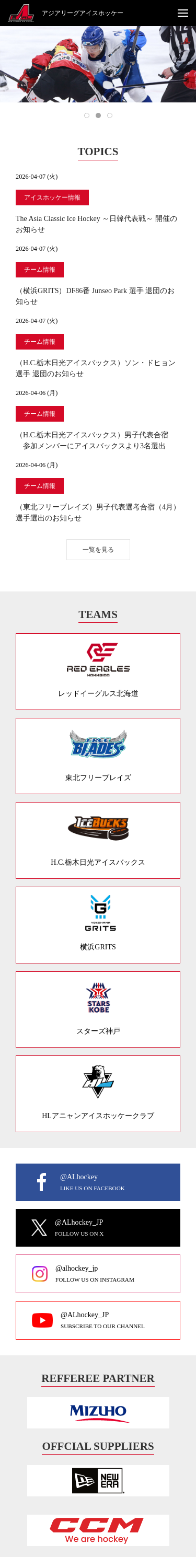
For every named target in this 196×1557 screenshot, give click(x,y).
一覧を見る (98, 549)
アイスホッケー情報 (52, 197)
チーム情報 (39, 269)
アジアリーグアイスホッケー (82, 13)
